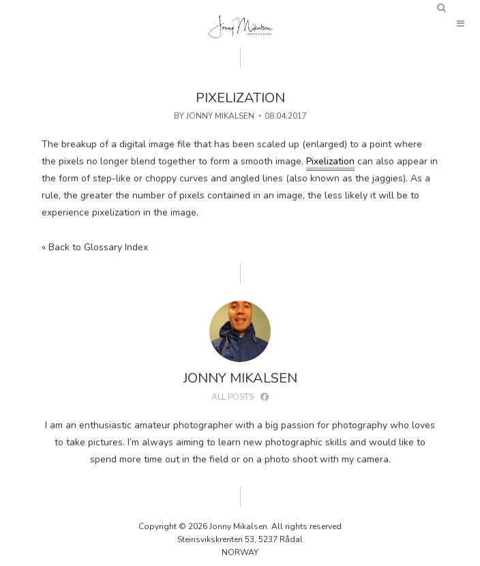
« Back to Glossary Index (95, 247)
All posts (232, 396)
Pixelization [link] (330, 161)
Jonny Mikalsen (220, 115)
